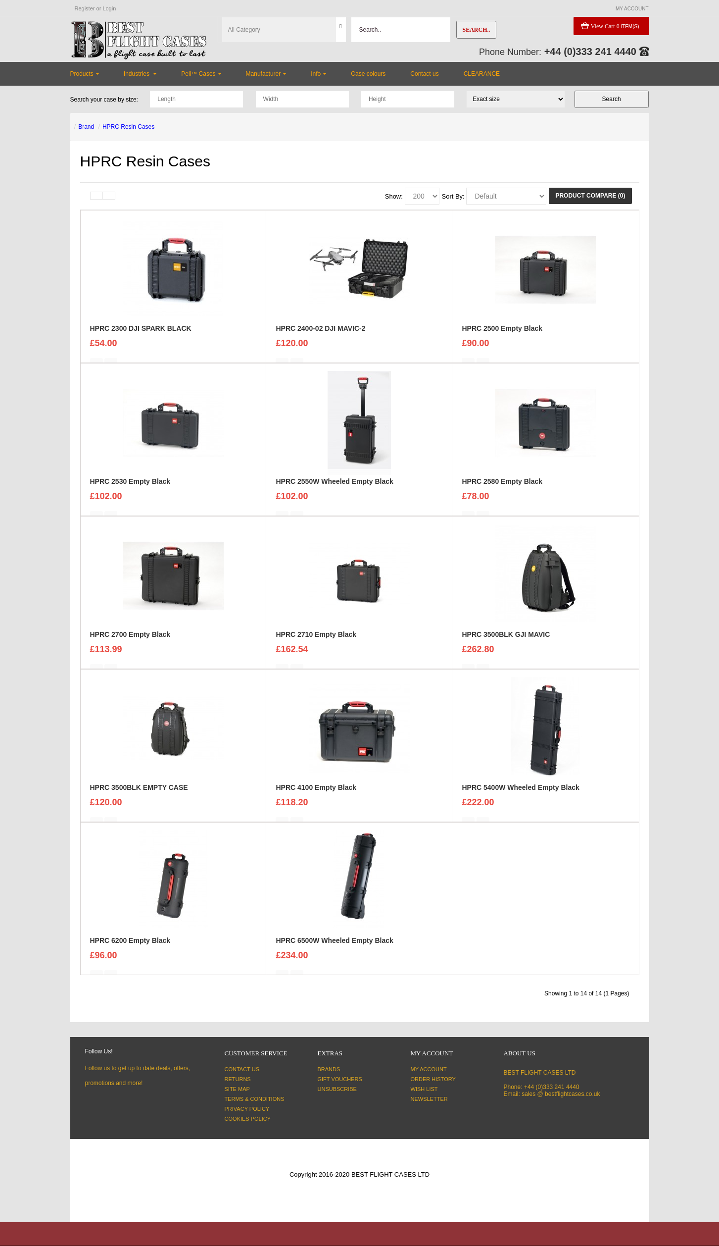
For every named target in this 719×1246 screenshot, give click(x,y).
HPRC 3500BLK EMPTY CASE (139, 793)
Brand (86, 126)
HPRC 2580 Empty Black (502, 487)
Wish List (424, 1089)
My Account (429, 1069)
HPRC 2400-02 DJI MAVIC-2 (320, 334)
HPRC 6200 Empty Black (130, 946)
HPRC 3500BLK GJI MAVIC (506, 640)
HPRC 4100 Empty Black (316, 793)
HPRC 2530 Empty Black (130, 487)
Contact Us (242, 1069)
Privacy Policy (247, 1109)
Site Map (237, 1089)
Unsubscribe (337, 1089)
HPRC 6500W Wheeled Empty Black (334, 946)
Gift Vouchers (340, 1079)
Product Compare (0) (590, 195)
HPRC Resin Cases (128, 126)
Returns (238, 1079)
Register (85, 8)
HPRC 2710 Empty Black (316, 640)
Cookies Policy (248, 1119)
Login (109, 8)
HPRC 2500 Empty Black (502, 334)
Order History (433, 1079)
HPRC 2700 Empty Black (130, 640)
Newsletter (429, 1099)
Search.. (476, 29)
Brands (329, 1069)
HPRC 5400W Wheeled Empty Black (520, 793)
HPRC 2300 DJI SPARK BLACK (141, 334)
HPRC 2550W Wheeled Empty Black (334, 487)
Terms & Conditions (255, 1099)
